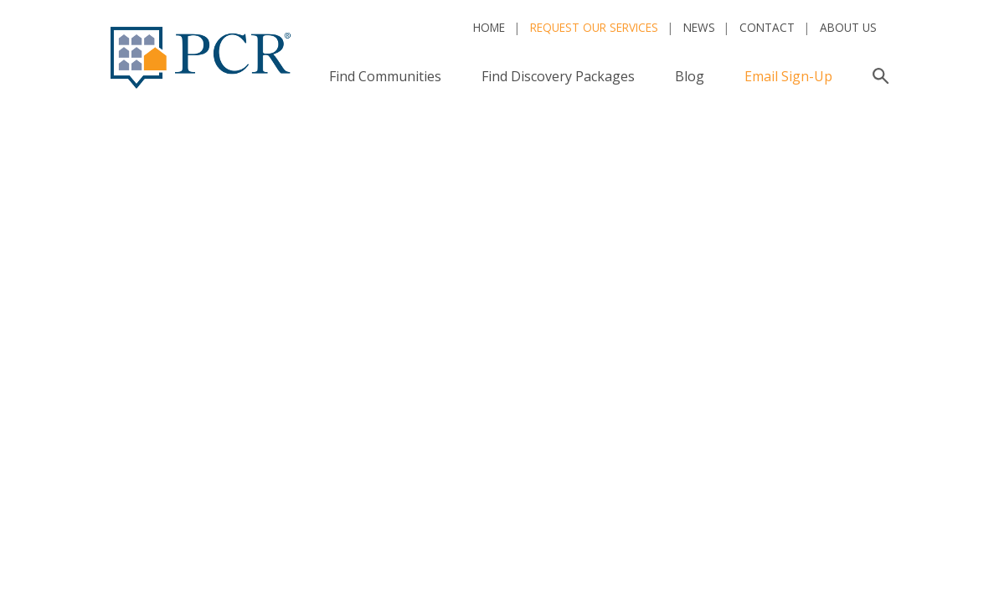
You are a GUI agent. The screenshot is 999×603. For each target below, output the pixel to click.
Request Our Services (594, 27)
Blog (689, 76)
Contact (767, 27)
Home (489, 27)
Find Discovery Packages (558, 76)
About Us (848, 27)
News (699, 27)
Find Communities (385, 76)
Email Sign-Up (788, 76)
